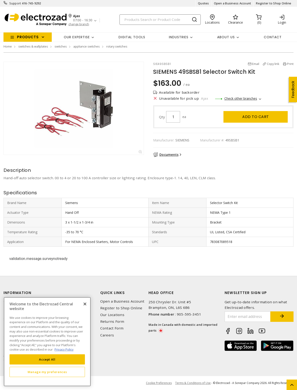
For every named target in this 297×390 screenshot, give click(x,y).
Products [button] (28, 37)
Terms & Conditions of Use (193, 383)
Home (7, 46)
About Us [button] (226, 37)
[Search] (160, 19)
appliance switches (86, 46)
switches (61, 46)
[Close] (85, 304)
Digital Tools (132, 37)
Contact (273, 37)
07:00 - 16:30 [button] (82, 20)
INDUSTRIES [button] (178, 37)
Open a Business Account (232, 3)
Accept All (47, 359)
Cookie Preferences (159, 383)
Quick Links (112, 292)
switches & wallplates (33, 46)
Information (17, 292)
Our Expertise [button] (77, 37)
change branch (78, 24)
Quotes (203, 3)
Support (15, 3)
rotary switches (116, 46)
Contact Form (112, 328)
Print (290, 64)
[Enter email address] (248, 316)
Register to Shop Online (273, 3)
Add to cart (255, 116)
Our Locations (112, 315)
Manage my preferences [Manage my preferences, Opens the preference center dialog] (47, 372)
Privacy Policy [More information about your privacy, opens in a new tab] (64, 349)
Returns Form (112, 321)
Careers (107, 335)
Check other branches (240, 98)
